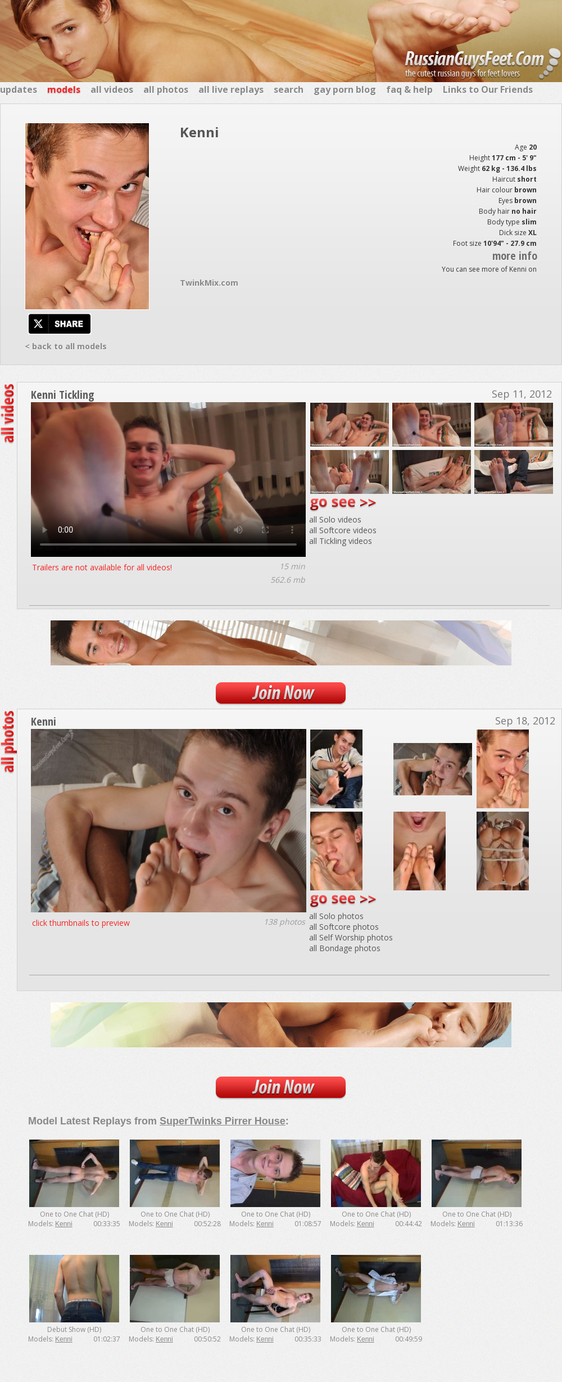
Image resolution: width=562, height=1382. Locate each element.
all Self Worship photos (351, 937)
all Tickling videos (340, 540)
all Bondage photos (344, 948)
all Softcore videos (343, 530)
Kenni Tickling (62, 394)
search (288, 89)
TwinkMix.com (209, 282)
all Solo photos (336, 916)
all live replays (231, 89)
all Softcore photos (344, 926)
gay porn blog (345, 89)
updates (18, 89)
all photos (165, 89)
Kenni (43, 721)
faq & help (409, 89)
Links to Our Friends (488, 89)
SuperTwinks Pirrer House (222, 1121)
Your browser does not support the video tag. (168, 479)
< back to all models (66, 346)
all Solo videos (335, 519)
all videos (111, 89)
